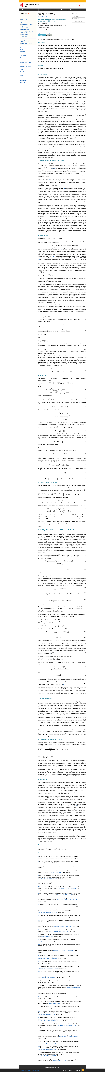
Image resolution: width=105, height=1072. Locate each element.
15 (63, 168)
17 (67, 173)
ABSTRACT (41, 42)
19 (49, 179)
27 (76, 257)
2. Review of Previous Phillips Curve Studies (51, 160)
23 (75, 254)
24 (52, 256)
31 (68, 291)
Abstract (74, 13)
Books (43, 10)
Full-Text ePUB (75, 18)
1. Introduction (42, 74)
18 (51, 174)
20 (64, 188)
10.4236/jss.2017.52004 (43, 16)
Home (24, 10)
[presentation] (46, 128)
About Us (72, 10)
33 (46, 304)
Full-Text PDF (75, 15)
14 (54, 168)
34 (52, 343)
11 (46, 150)
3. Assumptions (43, 235)
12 (45, 167)
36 (79, 402)
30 (80, 287)
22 (61, 249)
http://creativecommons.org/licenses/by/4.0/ (47, 33)
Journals (33, 10)
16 (47, 170)
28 (39, 259)
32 (47, 295)
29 (61, 259)
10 (45, 97)
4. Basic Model (42, 375)
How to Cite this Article (77, 21)
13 (52, 168)
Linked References (76, 20)
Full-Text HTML (75, 16)
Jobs (81, 10)
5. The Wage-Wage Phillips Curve (48, 482)
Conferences (53, 10)
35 (62, 357)
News (62, 10)
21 (48, 216)
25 (54, 256)
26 (67, 257)
